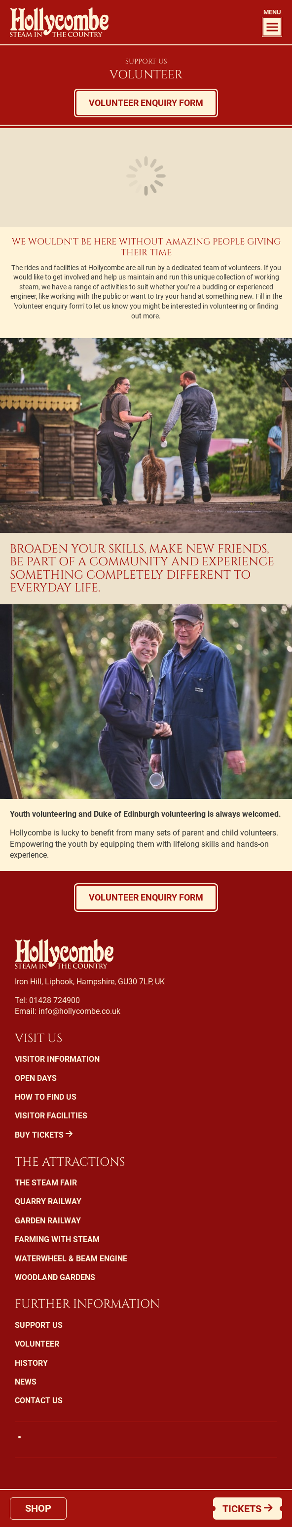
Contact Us (39, 1400)
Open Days (36, 1078)
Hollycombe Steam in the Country (59, 22)
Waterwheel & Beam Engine (71, 1258)
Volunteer (37, 1344)
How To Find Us (45, 1097)
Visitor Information (57, 1059)
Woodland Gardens (55, 1277)
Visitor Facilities (51, 1115)
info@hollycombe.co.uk (79, 1011)
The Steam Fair (46, 1182)
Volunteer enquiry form (146, 103)
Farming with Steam (57, 1239)
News (25, 1382)
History (31, 1363)
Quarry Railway (48, 1201)
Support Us (146, 62)
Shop (38, 1508)
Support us (39, 1325)
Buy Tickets (44, 1135)
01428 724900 (54, 1000)
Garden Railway (48, 1220)
